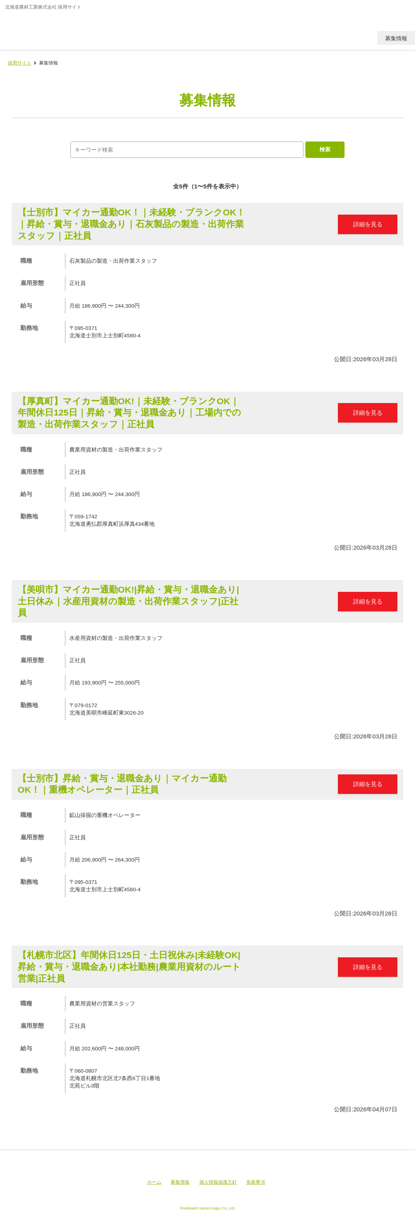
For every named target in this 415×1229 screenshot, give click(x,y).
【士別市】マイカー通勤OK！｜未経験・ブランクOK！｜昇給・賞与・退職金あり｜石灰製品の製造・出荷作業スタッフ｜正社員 (131, 223)
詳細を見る (368, 224)
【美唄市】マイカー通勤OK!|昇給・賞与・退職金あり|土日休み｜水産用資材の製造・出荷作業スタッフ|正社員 (128, 601)
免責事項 (255, 1182)
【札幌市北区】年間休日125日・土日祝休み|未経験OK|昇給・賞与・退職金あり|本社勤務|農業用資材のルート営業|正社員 (129, 966)
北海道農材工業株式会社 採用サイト (60, 29)
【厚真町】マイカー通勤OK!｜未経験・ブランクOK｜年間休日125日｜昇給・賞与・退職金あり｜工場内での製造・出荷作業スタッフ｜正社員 (129, 412)
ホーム (154, 1182)
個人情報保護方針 (218, 1182)
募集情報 (180, 1182)
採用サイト (19, 63)
